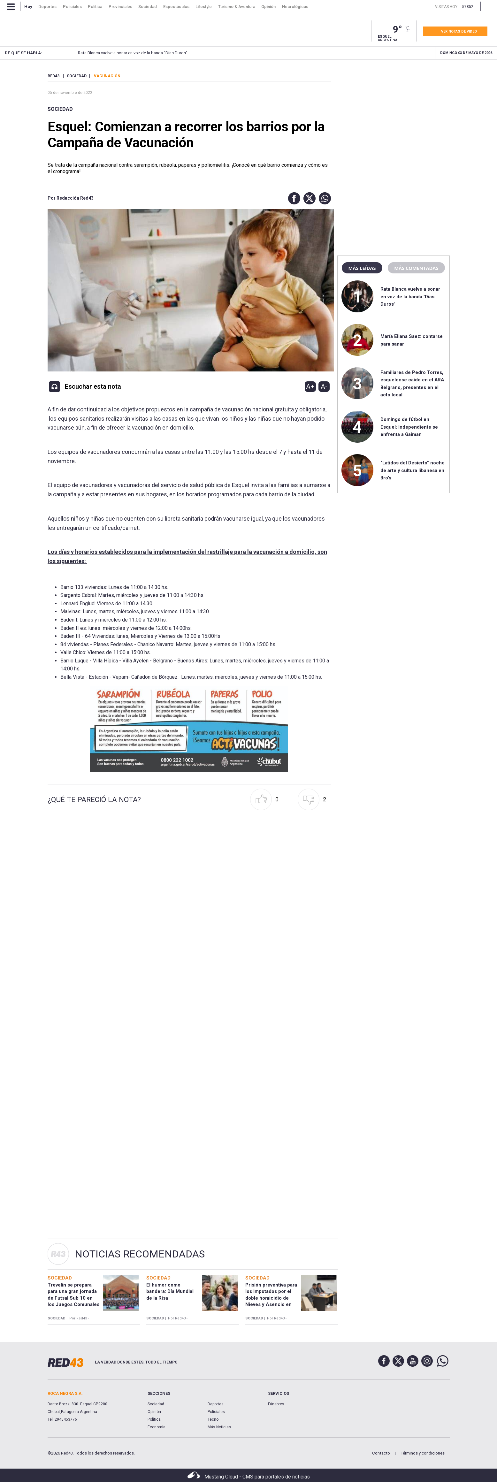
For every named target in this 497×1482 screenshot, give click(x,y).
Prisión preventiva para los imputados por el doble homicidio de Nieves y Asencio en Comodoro (271, 1298)
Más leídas (362, 268)
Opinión (154, 1411)
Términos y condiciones (423, 1453)
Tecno (213, 1419)
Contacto (381, 1453)
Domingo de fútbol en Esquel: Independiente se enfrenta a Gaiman (409, 426)
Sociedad (60, 109)
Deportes (216, 1404)
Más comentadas (416, 268)
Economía (156, 1427)
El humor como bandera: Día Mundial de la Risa (170, 1291)
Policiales (216, 1411)
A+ (310, 386)
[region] (393, 113)
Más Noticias (219, 1427)
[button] (292, 198)
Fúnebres (276, 1404)
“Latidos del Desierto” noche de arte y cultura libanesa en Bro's (412, 470)
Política (154, 1419)
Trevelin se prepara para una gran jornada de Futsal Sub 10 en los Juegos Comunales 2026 (73, 1298)
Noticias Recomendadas (140, 1254)
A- (324, 386)
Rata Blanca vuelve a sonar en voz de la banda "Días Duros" (119, 52)
